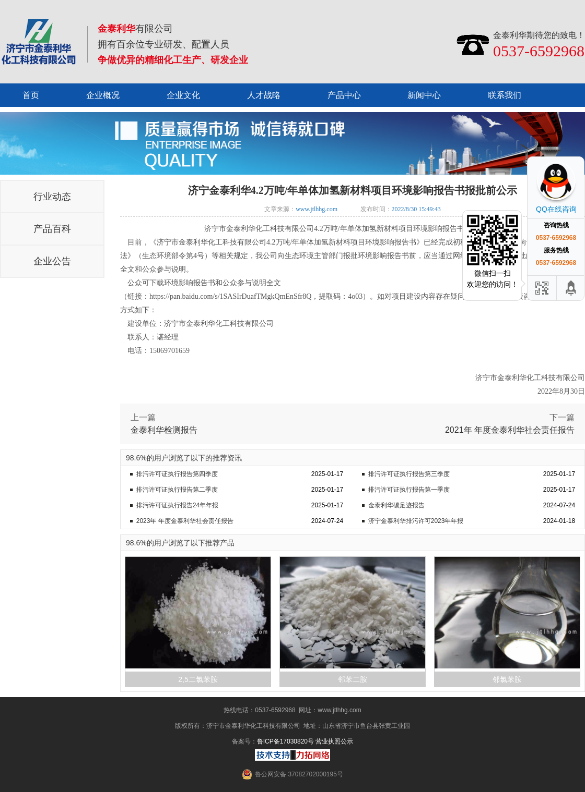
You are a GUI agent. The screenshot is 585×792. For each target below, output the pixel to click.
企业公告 (52, 261)
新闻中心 (424, 95)
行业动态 (52, 196)
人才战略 (263, 95)
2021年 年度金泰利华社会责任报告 (510, 429)
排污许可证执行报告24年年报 (177, 505)
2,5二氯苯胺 (197, 679)
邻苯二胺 (352, 679)
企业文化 (183, 95)
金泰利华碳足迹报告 (396, 505)
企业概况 (103, 95)
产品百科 (52, 229)
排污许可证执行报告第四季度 (177, 474)
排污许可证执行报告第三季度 (409, 474)
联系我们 (504, 95)
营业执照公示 (334, 741)
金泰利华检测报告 (164, 429)
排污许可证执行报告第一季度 (409, 489)
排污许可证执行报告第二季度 (177, 489)
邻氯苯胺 (507, 679)
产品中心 (344, 95)
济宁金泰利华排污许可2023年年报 (416, 521)
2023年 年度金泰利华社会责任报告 (184, 521)
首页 (30, 95)
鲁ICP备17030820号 (285, 741)
